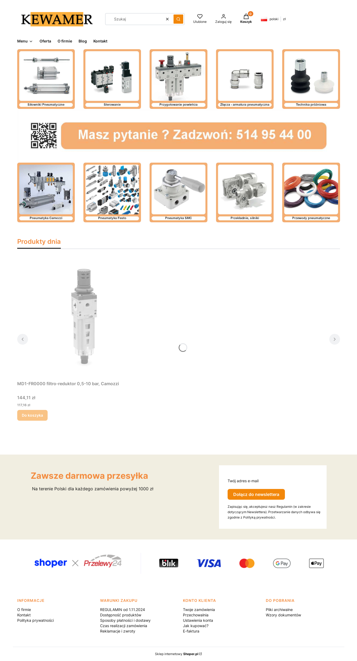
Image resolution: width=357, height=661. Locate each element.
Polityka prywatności (35, 620)
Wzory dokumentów (283, 615)
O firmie (24, 609)
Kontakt (24, 615)
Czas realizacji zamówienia (123, 625)
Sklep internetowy (176, 654)
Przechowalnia (195, 615)
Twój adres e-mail (243, 480)
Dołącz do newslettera (256, 494)
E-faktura (191, 631)
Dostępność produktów (120, 615)
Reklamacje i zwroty (117, 631)
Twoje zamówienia (199, 609)
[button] (178, 19)
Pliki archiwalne (279, 609)
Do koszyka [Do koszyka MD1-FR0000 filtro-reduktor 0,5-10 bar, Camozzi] (32, 415)
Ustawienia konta (198, 620)
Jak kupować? (195, 625)
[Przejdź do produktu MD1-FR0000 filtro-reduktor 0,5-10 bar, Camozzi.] (84, 318)
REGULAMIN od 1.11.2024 (122, 609)
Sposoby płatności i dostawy (125, 620)
